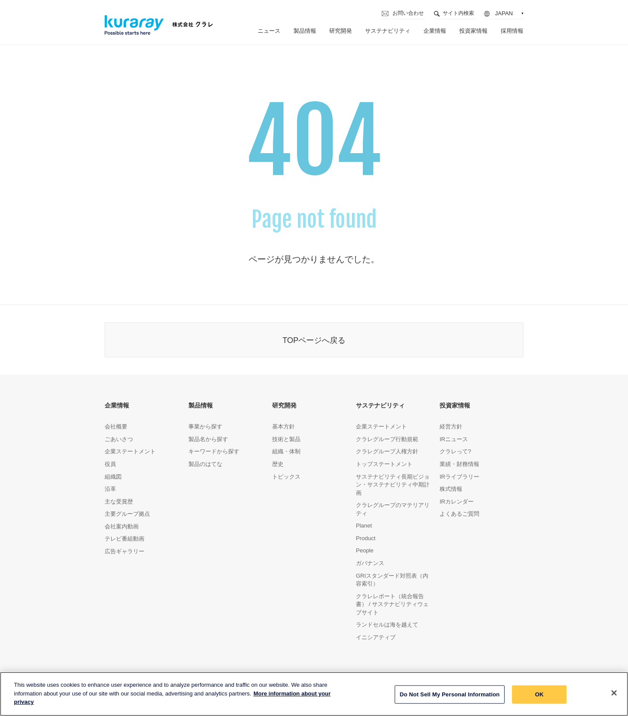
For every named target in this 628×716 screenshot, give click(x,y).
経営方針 (451, 426)
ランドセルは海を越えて (387, 624)
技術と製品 (286, 439)
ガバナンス (370, 563)
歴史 (277, 464)
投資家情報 (473, 30)
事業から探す (205, 426)
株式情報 (451, 489)
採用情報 (512, 30)
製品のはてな (205, 464)
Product (365, 538)
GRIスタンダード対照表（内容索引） (392, 579)
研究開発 (340, 30)
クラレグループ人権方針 (387, 451)
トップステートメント (384, 464)
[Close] (614, 695)
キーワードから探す (213, 451)
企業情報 (434, 30)
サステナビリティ (387, 30)
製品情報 (305, 30)
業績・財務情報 (459, 464)
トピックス (286, 476)
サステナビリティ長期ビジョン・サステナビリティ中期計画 (393, 484)
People (364, 550)
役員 (110, 464)
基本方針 (283, 426)
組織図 (113, 476)
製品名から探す (208, 439)
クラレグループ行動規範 (387, 439)
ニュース (269, 30)
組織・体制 (286, 451)
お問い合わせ (408, 13)
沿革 (110, 489)
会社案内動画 (122, 526)
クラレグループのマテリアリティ (393, 509)
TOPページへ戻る (314, 340)
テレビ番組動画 (124, 538)
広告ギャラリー (124, 551)
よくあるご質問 (459, 513)
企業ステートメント (130, 451)
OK (539, 696)
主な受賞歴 (119, 501)
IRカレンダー (457, 501)
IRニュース (454, 439)
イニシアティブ (376, 637)
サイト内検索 (458, 13)
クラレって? (455, 451)
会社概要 (116, 426)
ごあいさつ (119, 439)
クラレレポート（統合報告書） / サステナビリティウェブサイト (392, 604)
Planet (364, 525)
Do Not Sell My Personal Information (449, 696)
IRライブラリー (459, 476)
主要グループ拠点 (127, 513)
